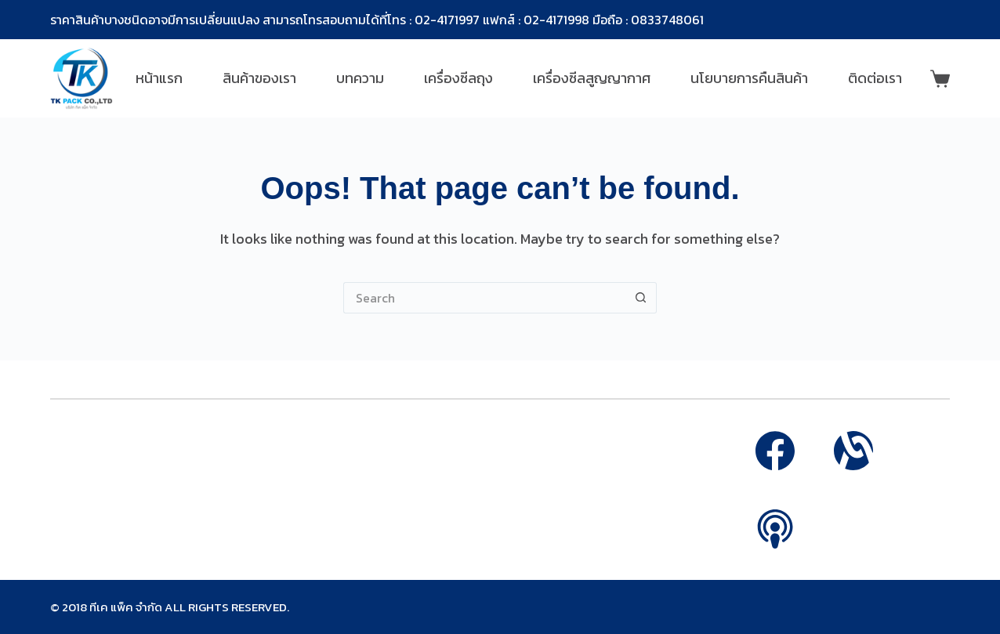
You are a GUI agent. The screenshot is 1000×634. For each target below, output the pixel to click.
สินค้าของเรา (259, 78)
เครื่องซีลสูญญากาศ (591, 78)
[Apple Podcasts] (775, 529)
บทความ (360, 78)
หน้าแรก (159, 78)
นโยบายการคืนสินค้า (749, 78)
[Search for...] (484, 297)
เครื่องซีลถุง (458, 78)
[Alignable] (853, 450)
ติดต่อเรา (875, 78)
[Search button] (641, 297)
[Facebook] (775, 450)
